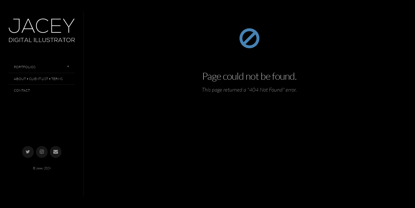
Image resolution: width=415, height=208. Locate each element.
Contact (22, 90)
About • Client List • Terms (38, 79)
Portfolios (24, 67)
